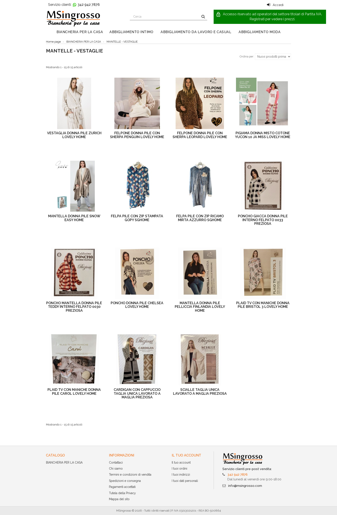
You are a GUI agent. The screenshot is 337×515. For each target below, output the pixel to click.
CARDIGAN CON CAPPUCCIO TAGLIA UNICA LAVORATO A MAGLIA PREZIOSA (137, 393)
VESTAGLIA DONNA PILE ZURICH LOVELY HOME (74, 135)
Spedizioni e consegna (125, 481)
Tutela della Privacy (122, 493)
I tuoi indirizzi (181, 474)
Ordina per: (247, 56)
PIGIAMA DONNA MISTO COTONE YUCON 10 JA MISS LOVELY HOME (262, 135)
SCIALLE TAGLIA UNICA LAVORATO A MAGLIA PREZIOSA (200, 392)
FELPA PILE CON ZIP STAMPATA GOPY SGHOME (137, 218)
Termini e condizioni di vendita (130, 474)
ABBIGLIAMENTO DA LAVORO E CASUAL (196, 32)
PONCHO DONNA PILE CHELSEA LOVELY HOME (137, 305)
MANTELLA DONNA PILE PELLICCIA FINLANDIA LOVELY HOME (200, 307)
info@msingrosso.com (245, 486)
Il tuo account (181, 462)
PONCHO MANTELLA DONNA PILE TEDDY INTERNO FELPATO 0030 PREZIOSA (74, 307)
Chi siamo (116, 468)
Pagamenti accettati (122, 487)
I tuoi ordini (179, 468)
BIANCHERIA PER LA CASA (80, 32)
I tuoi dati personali (185, 481)
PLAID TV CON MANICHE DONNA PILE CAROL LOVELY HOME (74, 392)
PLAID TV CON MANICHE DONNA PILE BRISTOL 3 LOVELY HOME (263, 305)
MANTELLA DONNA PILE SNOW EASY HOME (74, 218)
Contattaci (116, 462)
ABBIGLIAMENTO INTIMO (131, 32)
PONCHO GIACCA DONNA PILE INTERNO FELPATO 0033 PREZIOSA (263, 220)
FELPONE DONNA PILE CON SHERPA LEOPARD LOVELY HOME (200, 135)
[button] (270, 17)
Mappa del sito (119, 499)
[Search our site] (164, 16)
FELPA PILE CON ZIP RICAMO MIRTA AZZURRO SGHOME (200, 218)
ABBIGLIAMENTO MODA (259, 32)
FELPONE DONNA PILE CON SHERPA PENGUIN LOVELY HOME (137, 135)
